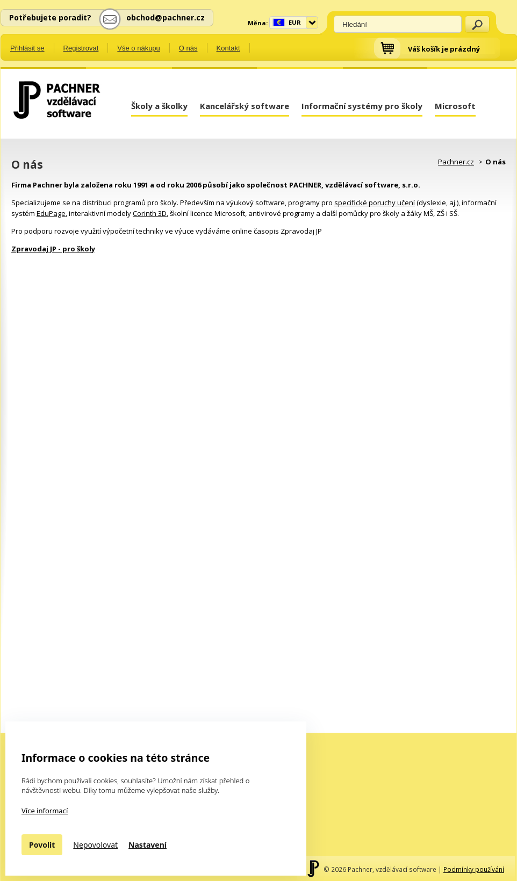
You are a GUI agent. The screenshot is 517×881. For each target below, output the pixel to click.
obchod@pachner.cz (165, 17)
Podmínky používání (473, 869)
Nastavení (147, 845)
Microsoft (455, 105)
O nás (188, 48)
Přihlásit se (27, 48)
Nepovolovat (95, 845)
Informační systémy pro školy (361, 105)
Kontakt (228, 48)
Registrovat (81, 48)
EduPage (51, 213)
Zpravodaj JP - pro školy (53, 249)
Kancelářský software (244, 105)
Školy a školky (159, 105)
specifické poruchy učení (374, 202)
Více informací (44, 810)
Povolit (42, 845)
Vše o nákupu (138, 48)
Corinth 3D (150, 213)
